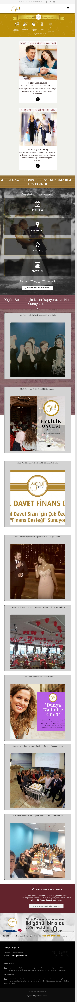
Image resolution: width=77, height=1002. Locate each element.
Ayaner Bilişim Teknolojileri (37, 996)
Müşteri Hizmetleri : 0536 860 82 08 (31, 2)
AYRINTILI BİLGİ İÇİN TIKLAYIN (46, 906)
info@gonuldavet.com (20, 956)
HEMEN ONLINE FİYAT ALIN (37, 288)
